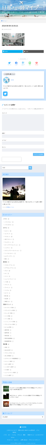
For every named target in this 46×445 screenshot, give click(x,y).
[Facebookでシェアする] (16, 64)
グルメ (7, 271)
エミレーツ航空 (10, 362)
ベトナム (8, 290)
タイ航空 (8, 370)
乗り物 (7, 296)
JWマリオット (9, 239)
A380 (7, 348)
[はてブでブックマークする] (23, 64)
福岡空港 (8, 333)
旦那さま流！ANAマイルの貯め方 (26, 430)
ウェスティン (9, 242)
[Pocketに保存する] (36, 64)
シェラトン (8, 248)
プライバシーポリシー (34, 440)
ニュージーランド (10, 279)
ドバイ (7, 276)
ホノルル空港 (9, 327)
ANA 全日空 (9, 350)
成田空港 (8, 330)
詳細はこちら (10, 207)
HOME (23, 427)
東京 (7, 259)
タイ (7, 274)
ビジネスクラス (39, 435)
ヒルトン (8, 231)
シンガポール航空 (10, 367)
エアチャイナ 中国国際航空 (13, 359)
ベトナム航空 (9, 376)
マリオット (8, 237)
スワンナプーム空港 (11, 311)
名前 (3, 133)
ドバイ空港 (8, 316)
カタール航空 (9, 364)
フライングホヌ (10, 353)
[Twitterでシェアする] (9, 64)
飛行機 (6, 344)
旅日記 (6, 262)
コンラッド (8, 234)
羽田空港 (8, 336)
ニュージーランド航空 (11, 373)
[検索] (30, 167)
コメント (4, 113)
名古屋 (7, 299)
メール (4, 140)
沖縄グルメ (8, 302)
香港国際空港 (9, 341)
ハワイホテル (9, 225)
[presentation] (11, 159)
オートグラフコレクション (12, 245)
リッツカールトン (10, 253)
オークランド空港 (10, 308)
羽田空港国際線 (10, 339)
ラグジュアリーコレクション (13, 251)
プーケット (8, 288)
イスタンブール (10, 265)
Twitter (5, 96)
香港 (24, 435)
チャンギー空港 (10, 313)
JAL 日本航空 (9, 356)
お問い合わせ (24, 440)
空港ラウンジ (8, 305)
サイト (4, 147)
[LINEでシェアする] (30, 64)
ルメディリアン (10, 256)
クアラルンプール (10, 268)
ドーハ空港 (8, 319)
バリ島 (7, 282)
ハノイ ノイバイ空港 (11, 322)
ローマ (7, 293)
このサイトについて (12, 430)
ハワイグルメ (9, 222)
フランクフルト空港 (11, 325)
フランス (8, 285)
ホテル (6, 228)
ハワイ (6, 219)
